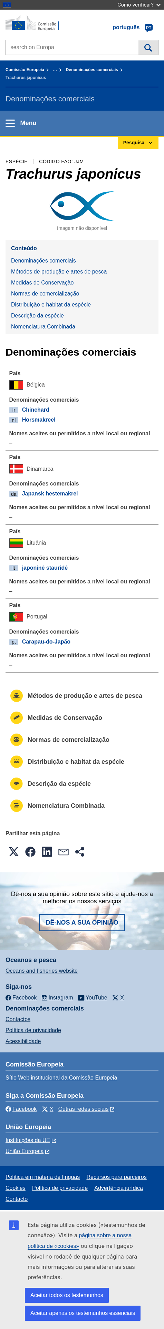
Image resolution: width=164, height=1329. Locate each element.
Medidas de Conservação (42, 283)
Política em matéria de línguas (43, 1177)
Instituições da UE (28, 1140)
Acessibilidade (23, 1041)
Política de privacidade (33, 1030)
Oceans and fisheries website (42, 971)
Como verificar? (139, 5)
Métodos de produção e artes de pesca (59, 272)
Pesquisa (148, 47)
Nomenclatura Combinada (43, 327)
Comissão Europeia (25, 69)
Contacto (17, 1199)
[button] (14, 852)
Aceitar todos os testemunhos (66, 1295)
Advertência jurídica (118, 1188)
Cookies (16, 1188)
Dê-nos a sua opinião (82, 922)
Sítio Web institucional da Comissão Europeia (61, 1078)
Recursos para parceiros (116, 1177)
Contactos (18, 1019)
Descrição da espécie (37, 316)
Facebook (21, 1109)
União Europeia (25, 1151)
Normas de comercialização (45, 294)
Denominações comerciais (92, 69)
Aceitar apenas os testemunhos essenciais (82, 1313)
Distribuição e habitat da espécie (51, 305)
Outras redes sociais (83, 1109)
